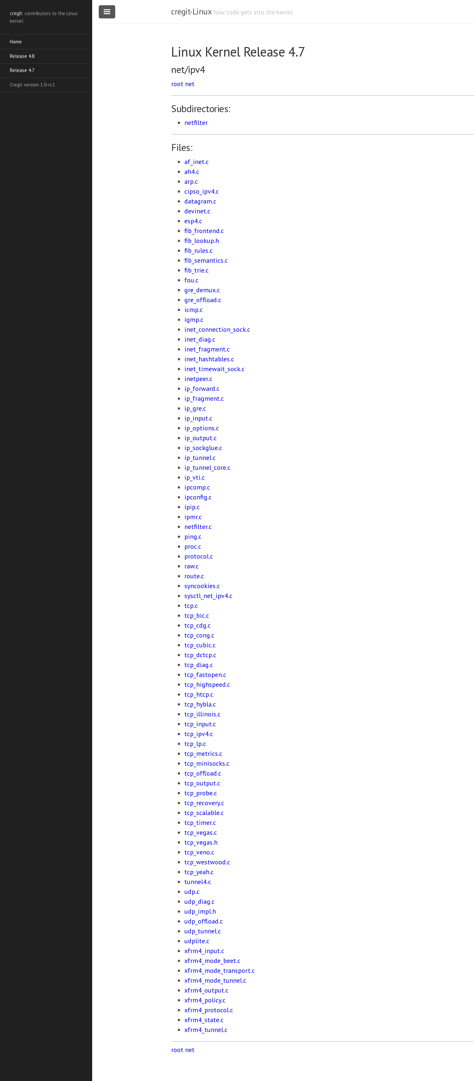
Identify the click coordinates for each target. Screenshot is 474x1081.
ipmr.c (193, 517)
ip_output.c (200, 438)
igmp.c (193, 319)
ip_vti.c (194, 477)
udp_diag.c (199, 901)
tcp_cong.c (199, 635)
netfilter (196, 122)
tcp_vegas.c (200, 832)
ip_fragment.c (204, 398)
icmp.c (193, 309)
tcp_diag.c (198, 665)
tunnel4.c (197, 881)
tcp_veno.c (199, 852)
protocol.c (198, 556)
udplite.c (196, 941)
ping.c (192, 536)
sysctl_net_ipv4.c (208, 595)
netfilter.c (198, 526)
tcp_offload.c (202, 773)
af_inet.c (196, 161)
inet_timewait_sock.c (214, 369)
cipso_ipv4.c (201, 191)
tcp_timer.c (200, 822)
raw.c (191, 566)
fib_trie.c (196, 270)
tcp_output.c (202, 783)
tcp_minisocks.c (206, 763)
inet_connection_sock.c (217, 329)
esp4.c (193, 221)
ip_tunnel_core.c (207, 467)
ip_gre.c (195, 408)
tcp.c (191, 605)
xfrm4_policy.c (204, 1000)
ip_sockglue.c (203, 448)
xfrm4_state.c (204, 1020)
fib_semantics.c (206, 260)
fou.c (191, 280)
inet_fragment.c (207, 349)
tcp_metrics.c (203, 753)
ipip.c (192, 507)
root (177, 84)
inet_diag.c (199, 339)
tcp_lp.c (195, 743)
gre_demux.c (202, 290)
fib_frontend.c (204, 231)
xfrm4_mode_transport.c (219, 970)
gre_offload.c (202, 300)
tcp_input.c (200, 724)
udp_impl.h (200, 911)
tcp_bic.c (196, 615)
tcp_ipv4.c (198, 734)
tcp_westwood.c (207, 862)
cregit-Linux (191, 11)
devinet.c (197, 211)
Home (16, 41)
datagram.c (200, 201)
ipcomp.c (197, 487)
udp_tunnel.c (202, 931)
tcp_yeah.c (199, 872)
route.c (194, 576)
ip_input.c (198, 418)
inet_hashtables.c (209, 359)
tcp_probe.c (200, 793)
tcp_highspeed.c (207, 684)
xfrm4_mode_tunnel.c (215, 980)
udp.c (191, 891)
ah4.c (191, 171)
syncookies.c (202, 586)
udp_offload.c (203, 921)
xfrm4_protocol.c (208, 1010)
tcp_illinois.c (202, 714)
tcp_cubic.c (200, 645)
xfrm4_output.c (206, 990)
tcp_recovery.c (204, 803)
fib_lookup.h (201, 240)
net (190, 84)
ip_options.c (201, 428)
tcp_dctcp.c (200, 655)
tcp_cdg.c (197, 625)
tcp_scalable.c (204, 812)
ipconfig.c (198, 497)
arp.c (191, 181)
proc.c (192, 546)
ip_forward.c (202, 388)
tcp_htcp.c (198, 694)
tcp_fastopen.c (205, 674)
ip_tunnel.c (200, 457)
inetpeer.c (198, 378)
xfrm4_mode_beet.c (212, 960)
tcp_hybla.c (200, 704)
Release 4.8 (22, 56)
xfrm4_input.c (204, 951)
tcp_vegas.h (201, 842)
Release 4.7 (22, 70)
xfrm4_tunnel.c (205, 1029)
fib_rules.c (198, 250)
